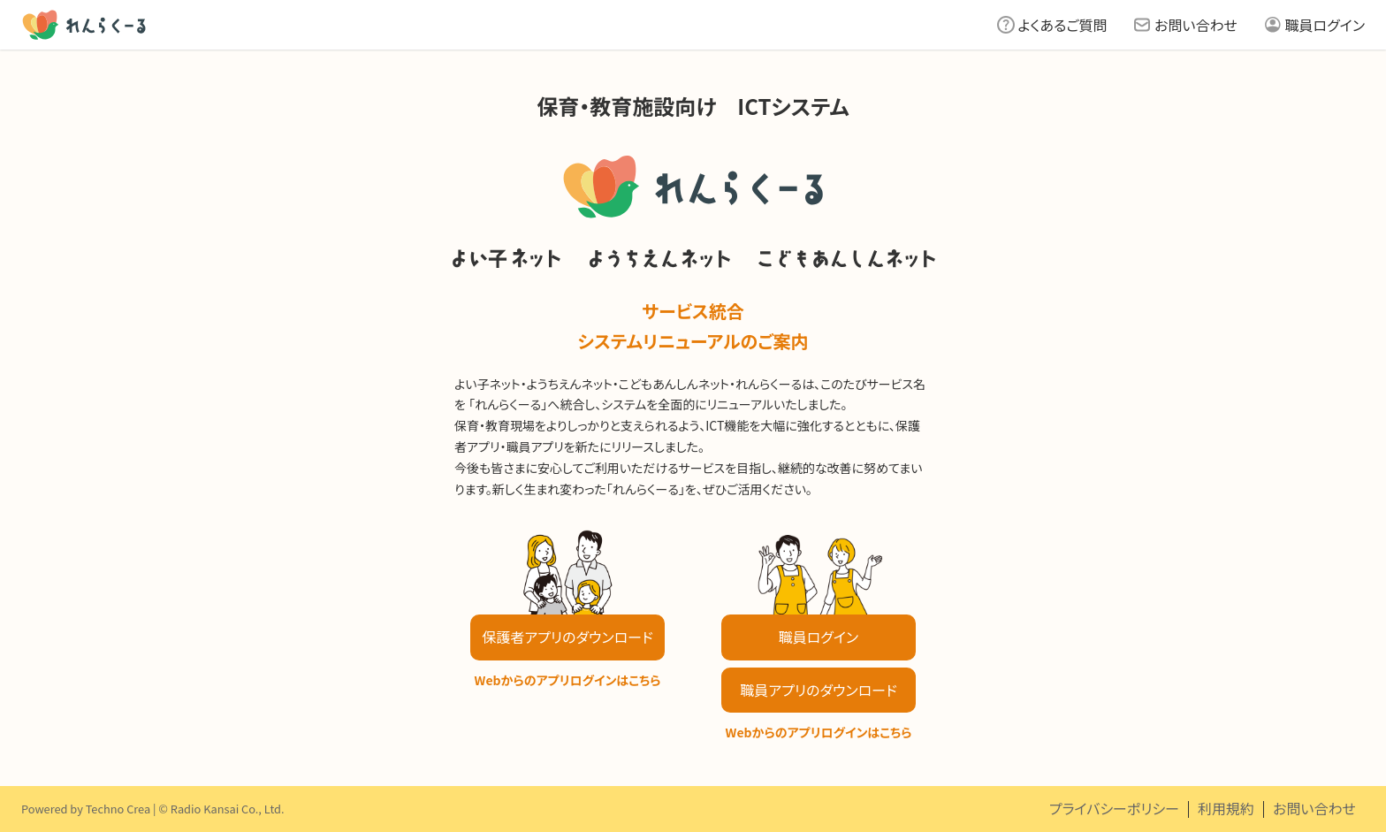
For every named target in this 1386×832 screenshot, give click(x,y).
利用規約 (1226, 808)
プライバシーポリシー (1114, 808)
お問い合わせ (1196, 24)
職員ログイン (1325, 24)
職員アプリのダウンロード (818, 689)
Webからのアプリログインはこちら (568, 680)
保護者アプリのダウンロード (567, 636)
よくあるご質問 (1063, 24)
